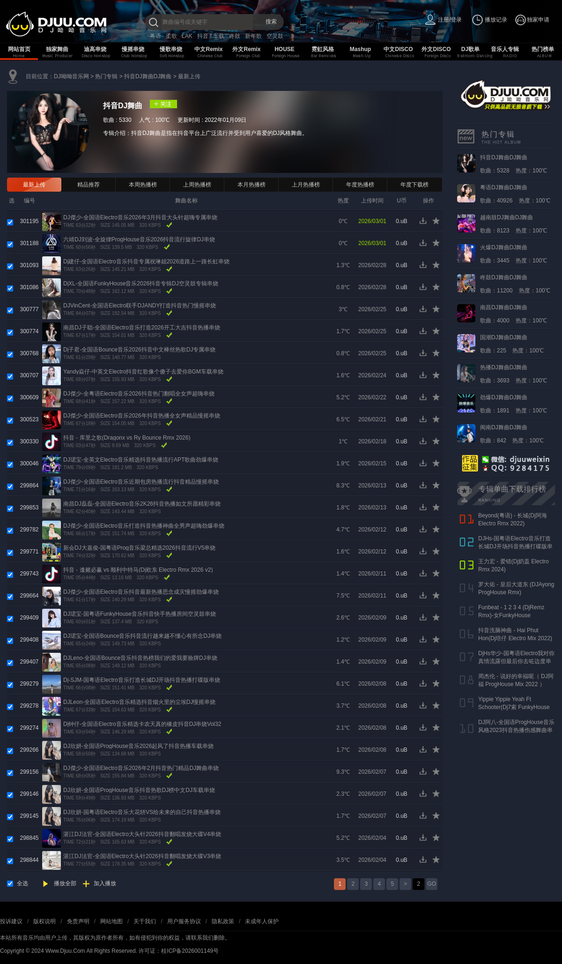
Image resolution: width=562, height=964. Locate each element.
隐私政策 (223, 921)
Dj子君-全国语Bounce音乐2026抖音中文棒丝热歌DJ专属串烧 (139, 349)
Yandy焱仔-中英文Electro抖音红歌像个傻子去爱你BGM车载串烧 (143, 371)
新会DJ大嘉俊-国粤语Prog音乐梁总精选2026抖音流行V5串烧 (139, 548)
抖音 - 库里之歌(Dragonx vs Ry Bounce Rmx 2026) (126, 437)
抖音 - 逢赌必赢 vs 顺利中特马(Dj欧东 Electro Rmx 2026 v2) (138, 570)
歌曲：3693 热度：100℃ (513, 374)
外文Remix (246, 49)
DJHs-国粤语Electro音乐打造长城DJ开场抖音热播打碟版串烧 (515, 546)
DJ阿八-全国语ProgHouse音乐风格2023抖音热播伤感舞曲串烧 (516, 730)
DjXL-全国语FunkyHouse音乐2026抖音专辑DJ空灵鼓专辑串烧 (140, 283)
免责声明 (78, 921)
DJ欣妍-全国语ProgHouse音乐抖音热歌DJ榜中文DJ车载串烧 (139, 790)
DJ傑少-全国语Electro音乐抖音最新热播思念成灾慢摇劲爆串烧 (141, 592)
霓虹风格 (322, 49)
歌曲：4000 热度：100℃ (513, 314)
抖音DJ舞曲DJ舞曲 (147, 76)
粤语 (155, 36)
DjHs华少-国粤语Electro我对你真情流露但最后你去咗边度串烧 (516, 661)
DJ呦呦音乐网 (71, 76)
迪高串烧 (95, 49)
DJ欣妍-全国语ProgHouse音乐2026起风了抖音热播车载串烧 (138, 746)
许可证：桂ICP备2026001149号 (179, 951)
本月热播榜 (251, 184)
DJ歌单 (470, 49)
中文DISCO (398, 49)
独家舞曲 (57, 49)
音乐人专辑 (505, 49)
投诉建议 (11, 921)
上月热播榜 (306, 184)
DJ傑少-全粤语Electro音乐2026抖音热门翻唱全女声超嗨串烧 (138, 393)
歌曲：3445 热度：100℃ (513, 254)
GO (431, 884)
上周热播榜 (197, 184)
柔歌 (171, 36)
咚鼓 (234, 36)
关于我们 (144, 921)
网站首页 (19, 49)
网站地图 (111, 921)
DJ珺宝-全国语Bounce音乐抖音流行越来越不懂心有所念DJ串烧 (142, 636)
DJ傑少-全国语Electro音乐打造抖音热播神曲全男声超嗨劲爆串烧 (143, 526)
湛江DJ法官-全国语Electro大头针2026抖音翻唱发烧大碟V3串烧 (142, 856)
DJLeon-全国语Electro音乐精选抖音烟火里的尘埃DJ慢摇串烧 (139, 702)
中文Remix (208, 49)
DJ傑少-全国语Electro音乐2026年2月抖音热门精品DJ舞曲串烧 (141, 768)
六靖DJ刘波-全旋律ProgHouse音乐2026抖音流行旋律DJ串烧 (139, 239)
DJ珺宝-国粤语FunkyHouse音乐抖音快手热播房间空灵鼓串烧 (139, 614)
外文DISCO (436, 49)
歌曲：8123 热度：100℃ (513, 224)
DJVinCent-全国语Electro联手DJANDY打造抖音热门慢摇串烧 (139, 305)
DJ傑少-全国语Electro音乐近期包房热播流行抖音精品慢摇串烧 (141, 481)
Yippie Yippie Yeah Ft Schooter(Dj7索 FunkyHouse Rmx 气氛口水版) (514, 707)
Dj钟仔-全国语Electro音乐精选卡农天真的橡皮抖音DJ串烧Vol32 (142, 724)
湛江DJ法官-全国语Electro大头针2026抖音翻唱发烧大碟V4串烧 (142, 834)
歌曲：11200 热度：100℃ (515, 284)
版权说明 (44, 921)
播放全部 (65, 883)
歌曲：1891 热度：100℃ (513, 404)
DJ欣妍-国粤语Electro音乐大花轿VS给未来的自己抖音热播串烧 (142, 812)
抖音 (202, 36)
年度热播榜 (360, 184)
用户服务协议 (184, 921)
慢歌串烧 (171, 49)
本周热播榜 (143, 184)
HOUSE (284, 49)
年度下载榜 (414, 184)
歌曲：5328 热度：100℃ (513, 164)
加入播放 (105, 883)
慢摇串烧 (133, 49)
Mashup (360, 49)
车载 (218, 36)
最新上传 (189, 76)
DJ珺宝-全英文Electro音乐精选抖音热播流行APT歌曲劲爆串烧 (140, 459)
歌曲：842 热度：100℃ (512, 434)
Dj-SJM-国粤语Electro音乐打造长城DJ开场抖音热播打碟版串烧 (141, 680)
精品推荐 (88, 184)
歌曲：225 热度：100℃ (512, 344)
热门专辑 (106, 76)
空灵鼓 (274, 36)
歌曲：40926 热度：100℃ (515, 194)
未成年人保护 (262, 921)
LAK (187, 36)
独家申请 (538, 19)
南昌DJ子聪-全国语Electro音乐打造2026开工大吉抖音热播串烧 (141, 327)
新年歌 (253, 36)
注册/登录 (450, 19)
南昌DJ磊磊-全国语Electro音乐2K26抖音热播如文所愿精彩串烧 (142, 504)
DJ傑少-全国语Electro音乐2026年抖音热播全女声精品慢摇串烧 (141, 415)
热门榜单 (543, 49)
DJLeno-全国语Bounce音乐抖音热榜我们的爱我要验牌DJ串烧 (140, 658)
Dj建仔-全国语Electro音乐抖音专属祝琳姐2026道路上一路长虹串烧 (146, 261)
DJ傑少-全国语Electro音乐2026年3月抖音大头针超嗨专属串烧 (140, 217)
